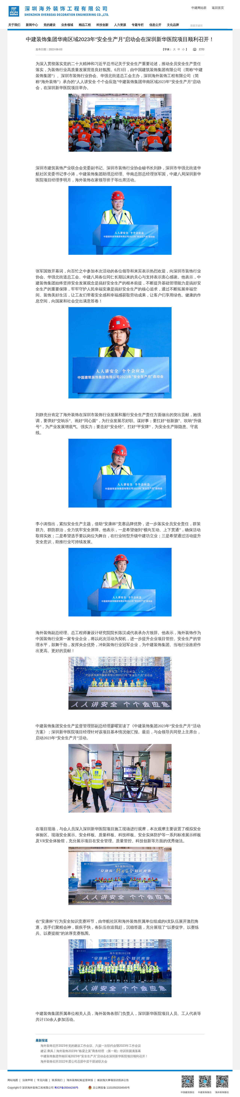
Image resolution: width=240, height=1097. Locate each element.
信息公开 (155, 24)
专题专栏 (138, 24)
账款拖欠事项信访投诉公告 (113, 1080)
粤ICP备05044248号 (66, 1087)
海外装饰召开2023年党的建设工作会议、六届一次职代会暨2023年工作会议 (90, 1045)
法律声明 (27, 1080)
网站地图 (13, 1080)
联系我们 (57, 1080)
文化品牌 (173, 24)
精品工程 (85, 24)
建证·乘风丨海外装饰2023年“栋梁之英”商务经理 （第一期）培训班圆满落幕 (90, 1051)
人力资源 (120, 24)
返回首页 (218, 7)
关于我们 (14, 24)
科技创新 (102, 24)
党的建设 (50, 24)
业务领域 (67, 24)
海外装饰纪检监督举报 (80, 1080)
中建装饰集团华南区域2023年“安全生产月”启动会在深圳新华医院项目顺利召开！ (94, 1056)
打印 (201, 49)
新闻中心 (32, 24)
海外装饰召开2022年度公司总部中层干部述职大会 (73, 1061)
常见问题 (42, 1080)
